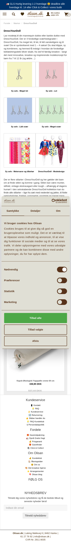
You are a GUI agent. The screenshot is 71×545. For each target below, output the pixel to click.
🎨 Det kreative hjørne (35, 468)
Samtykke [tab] (13, 210)
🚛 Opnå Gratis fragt (35, 438)
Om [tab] (58, 210)
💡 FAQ (35, 409)
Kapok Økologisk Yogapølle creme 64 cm (35, 381)
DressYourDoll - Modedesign (51, 171)
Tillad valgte (35, 329)
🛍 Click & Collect (35, 448)
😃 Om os (35, 465)
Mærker (17, 23)
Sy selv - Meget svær (51, 127)
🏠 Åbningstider (35, 461)
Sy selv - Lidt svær (19, 127)
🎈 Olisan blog (35, 474)
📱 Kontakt (35, 405)
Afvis (35, 340)
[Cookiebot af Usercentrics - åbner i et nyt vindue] (51, 201)
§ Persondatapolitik (35, 425)
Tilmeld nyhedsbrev (35, 515)
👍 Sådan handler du (35, 418)
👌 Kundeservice (35, 412)
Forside (7, 23)
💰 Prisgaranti (35, 441)
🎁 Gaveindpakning (35, 435)
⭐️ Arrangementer (35, 471)
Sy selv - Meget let (19, 91)
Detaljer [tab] (36, 210)
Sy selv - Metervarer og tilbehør (19, 171)
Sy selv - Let (51, 91)
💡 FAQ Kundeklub (35, 421)
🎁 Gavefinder (35, 445)
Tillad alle (35, 317)
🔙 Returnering (35, 415)
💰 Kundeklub (35, 458)
